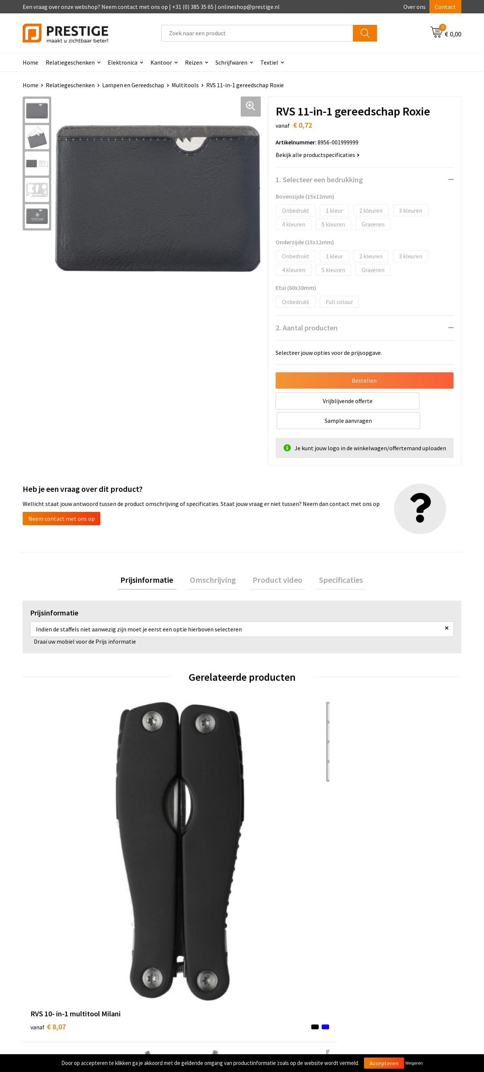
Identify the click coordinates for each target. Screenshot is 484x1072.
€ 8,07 (48, 804)
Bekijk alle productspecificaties (318, 154)
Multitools (185, 85)
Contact (445, 6)
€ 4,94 (267, 815)
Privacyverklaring (382, 948)
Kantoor (161, 62)
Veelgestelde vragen (168, 937)
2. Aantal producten (307, 327)
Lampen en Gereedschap (133, 85)
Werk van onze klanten (172, 948)
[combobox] (257, 33)
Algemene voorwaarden (390, 926)
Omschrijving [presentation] (216, 561)
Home (30, 62)
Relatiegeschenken (70, 62)
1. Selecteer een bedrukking (319, 179)
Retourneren (267, 948)
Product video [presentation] (275, 561)
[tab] (155, 561)
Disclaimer (373, 960)
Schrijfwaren (231, 62)
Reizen (193, 62)
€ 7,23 (157, 815)
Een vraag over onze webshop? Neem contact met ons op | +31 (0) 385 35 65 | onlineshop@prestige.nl (151, 6)
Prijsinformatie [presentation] (155, 561)
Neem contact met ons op (61, 499)
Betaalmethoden (273, 937)
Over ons (414, 6)
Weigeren (414, 1063)
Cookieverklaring (381, 937)
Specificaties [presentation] (333, 561)
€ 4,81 (377, 804)
